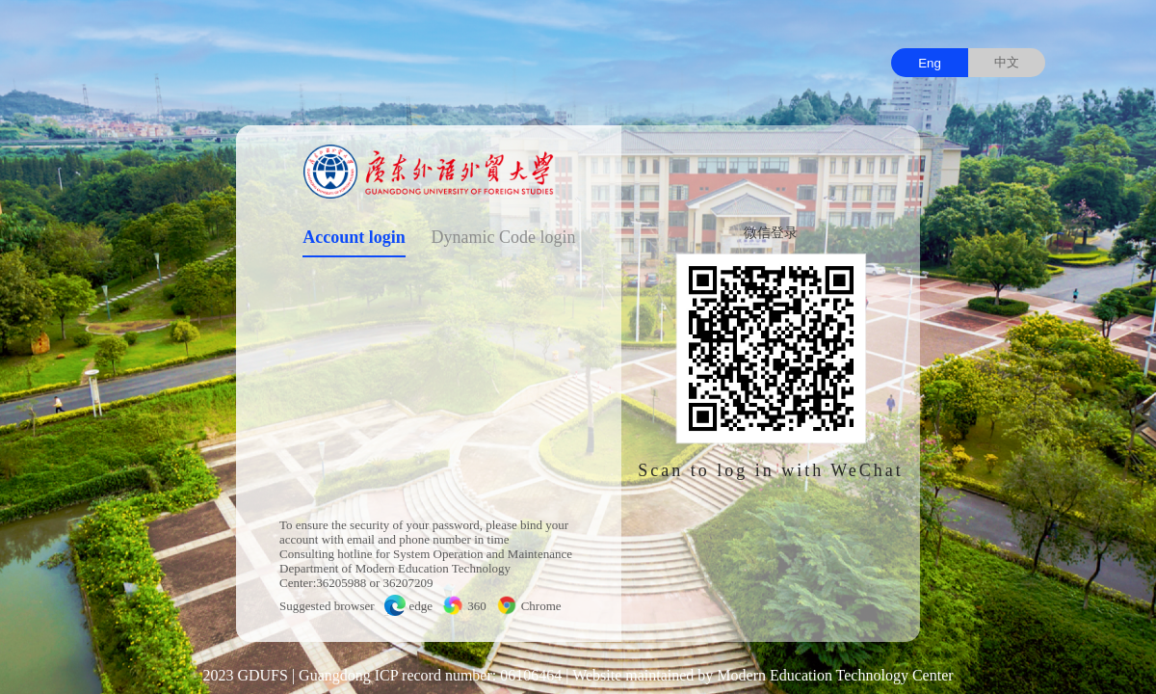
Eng (929, 63)
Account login (354, 237)
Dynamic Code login (504, 237)
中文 (1006, 62)
